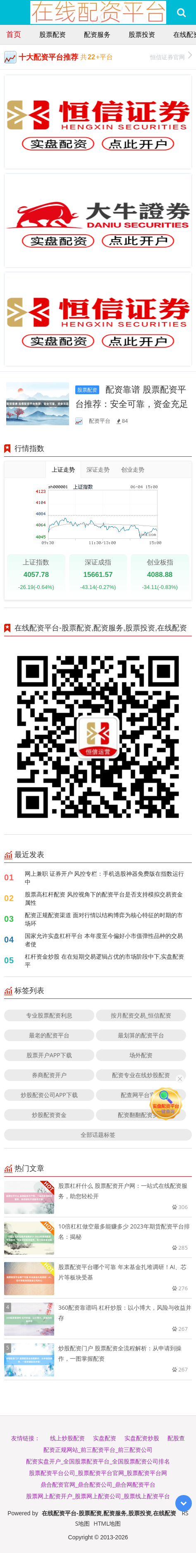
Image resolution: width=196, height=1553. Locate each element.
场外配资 (141, 1055)
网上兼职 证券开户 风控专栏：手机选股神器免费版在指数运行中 (104, 878)
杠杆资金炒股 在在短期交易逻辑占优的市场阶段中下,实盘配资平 (104, 960)
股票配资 (52, 34)
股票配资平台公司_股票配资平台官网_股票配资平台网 (98, 1473)
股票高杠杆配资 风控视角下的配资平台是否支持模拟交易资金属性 (104, 898)
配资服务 (97, 34)
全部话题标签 (98, 1135)
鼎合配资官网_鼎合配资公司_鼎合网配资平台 (98, 1484)
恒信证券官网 (171, 56)
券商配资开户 (49, 1075)
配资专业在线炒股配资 (141, 1075)
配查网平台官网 (141, 1095)
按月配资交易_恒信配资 (141, 1015)
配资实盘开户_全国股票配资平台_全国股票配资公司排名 (98, 1461)
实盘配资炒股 (141, 1438)
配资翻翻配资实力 (141, 1115)
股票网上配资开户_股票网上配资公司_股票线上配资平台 (98, 1496)
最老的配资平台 (49, 1035)
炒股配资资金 (49, 1115)
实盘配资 (104, 1438)
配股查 (176, 1438)
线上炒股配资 (67, 1438)
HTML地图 (107, 1523)
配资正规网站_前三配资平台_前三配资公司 (98, 1450)
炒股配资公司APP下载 (49, 1095)
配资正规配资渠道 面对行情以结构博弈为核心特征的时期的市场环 (104, 919)
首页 (13, 34)
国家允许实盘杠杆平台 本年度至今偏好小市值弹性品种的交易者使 (104, 940)
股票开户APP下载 (49, 1055)
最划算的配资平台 (141, 1035)
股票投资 (142, 34)
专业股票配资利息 (49, 1015)
